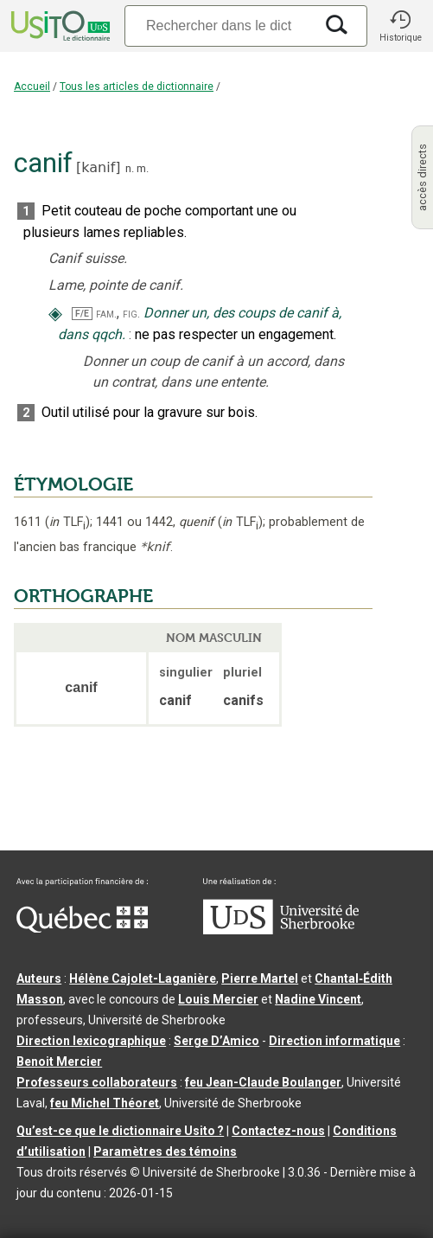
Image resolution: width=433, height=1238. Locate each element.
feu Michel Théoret (104, 1103)
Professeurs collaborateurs (96, 1082)
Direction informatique (334, 1041)
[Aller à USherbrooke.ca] (281, 930)
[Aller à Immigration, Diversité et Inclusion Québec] (82, 928)
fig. (131, 313)
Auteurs (38, 978)
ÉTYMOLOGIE (73, 484)
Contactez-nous (278, 1131)
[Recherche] (219, 25)
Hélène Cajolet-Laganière (142, 978)
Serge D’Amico (216, 1041)
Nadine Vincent (318, 999)
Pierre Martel (259, 978)
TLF (67, 522)
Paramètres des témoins (165, 1151)
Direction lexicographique (91, 1041)
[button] (400, 26)
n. (129, 168)
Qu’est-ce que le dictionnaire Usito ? (120, 1131)
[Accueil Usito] (59, 26)
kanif (98, 167)
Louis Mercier (218, 999)
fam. (106, 313)
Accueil (32, 86)
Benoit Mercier (59, 1061)
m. (143, 168)
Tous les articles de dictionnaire (136, 86)
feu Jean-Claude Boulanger (263, 1082)
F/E (82, 313)
